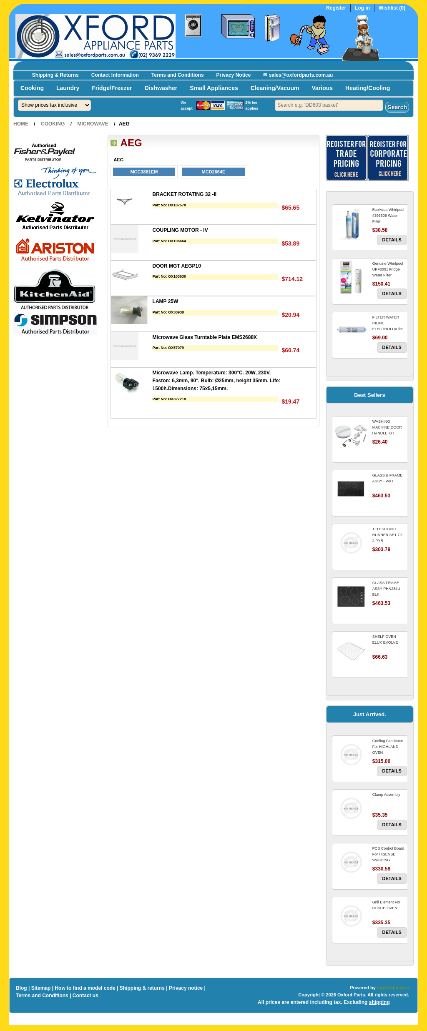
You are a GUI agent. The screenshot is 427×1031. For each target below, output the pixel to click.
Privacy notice (186, 988)
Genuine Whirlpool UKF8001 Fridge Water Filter (387, 269)
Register (336, 8)
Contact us (85, 995)
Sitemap (41, 988)
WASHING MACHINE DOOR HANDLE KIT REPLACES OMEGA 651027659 (389, 433)
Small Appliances (214, 88)
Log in (362, 8)
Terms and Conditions (177, 75)
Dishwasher (161, 88)
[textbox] (329, 105)
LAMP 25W (165, 301)
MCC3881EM (144, 171)
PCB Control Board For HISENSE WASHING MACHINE (388, 857)
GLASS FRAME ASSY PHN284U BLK (386, 589)
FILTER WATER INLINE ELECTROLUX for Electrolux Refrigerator (387, 329)
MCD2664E (214, 171)
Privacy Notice (233, 75)
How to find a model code (85, 988)
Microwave (92, 124)
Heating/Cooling (367, 88)
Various (322, 88)
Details (392, 239)
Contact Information (115, 75)
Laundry (67, 88)
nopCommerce (393, 987)
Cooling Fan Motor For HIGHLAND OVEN (387, 747)
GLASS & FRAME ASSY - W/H (387, 478)
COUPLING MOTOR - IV (180, 230)
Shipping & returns (142, 988)
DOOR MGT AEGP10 (177, 266)
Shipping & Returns (55, 75)
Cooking (32, 88)
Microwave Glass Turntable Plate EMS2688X (205, 337)
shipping (379, 1002)
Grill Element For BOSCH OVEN (386, 905)
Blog (21, 988)
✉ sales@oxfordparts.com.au (298, 75)
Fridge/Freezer (112, 88)
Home (20, 124)
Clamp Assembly (386, 795)
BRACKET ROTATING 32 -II (185, 194)
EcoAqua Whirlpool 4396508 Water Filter (388, 215)
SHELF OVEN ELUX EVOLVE (385, 640)
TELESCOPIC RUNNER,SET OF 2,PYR (387, 535)
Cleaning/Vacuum (275, 88)
